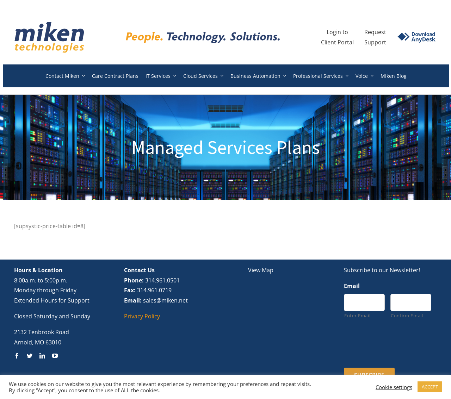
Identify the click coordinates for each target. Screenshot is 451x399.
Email (352, 286)
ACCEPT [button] (430, 387)
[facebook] (17, 356)
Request (375, 32)
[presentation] (397, 342)
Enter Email (357, 315)
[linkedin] (42, 356)
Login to (337, 32)
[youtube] (55, 356)
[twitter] (29, 356)
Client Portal (337, 42)
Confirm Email (407, 315)
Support (375, 42)
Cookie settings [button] (394, 387)
